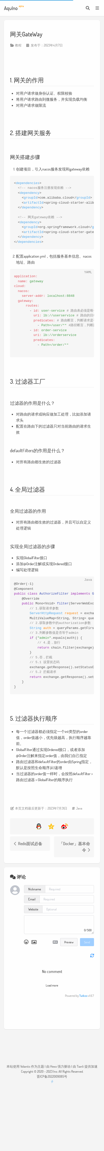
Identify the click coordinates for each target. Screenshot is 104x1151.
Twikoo (83, 996)
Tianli (80, 1066)
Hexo (53, 1066)
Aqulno (14, 7)
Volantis (25, 1066)
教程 (18, 45)
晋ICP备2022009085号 (52, 1076)
